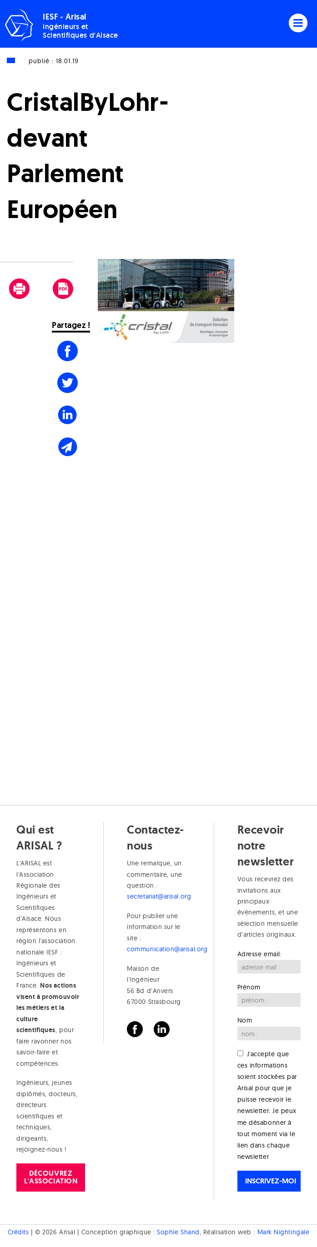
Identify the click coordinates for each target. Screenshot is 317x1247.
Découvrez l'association (50, 1176)
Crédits (18, 1232)
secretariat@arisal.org (159, 896)
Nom (244, 1020)
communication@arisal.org (167, 949)
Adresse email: (259, 954)
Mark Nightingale (283, 1232)
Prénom (249, 987)
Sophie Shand (178, 1232)
